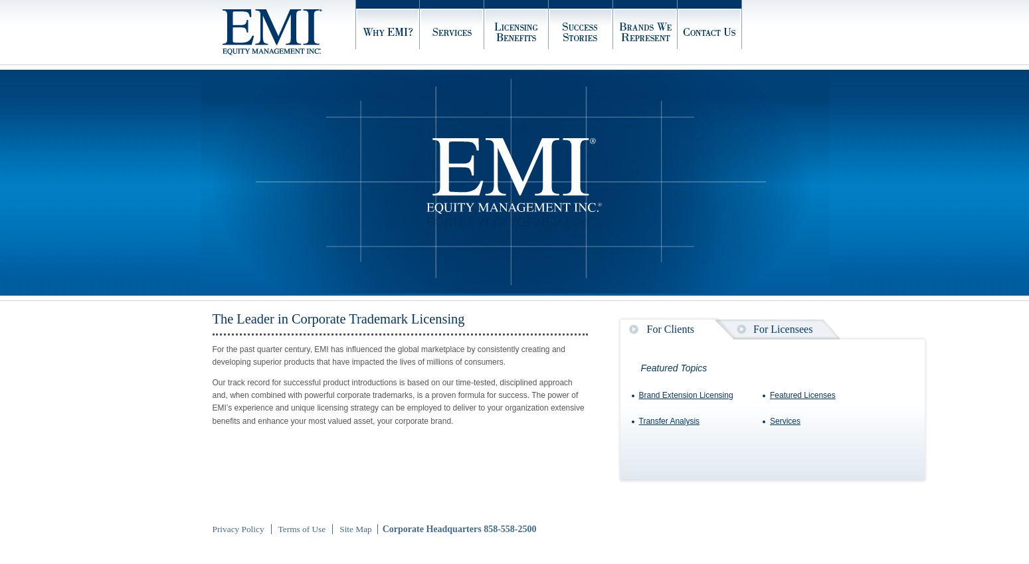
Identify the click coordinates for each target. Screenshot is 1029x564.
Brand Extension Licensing (686, 395)
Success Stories (581, 32)
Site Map (355, 529)
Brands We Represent (645, 32)
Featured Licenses (803, 395)
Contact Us (710, 32)
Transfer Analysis (669, 421)
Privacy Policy (238, 529)
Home (289, 32)
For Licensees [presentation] (782, 329)
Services (452, 32)
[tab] (656, 329)
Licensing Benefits (516, 32)
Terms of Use (302, 529)
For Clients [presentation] (671, 329)
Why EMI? (387, 32)
